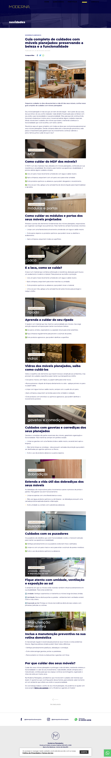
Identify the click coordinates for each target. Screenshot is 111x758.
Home (55, 6)
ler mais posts (55, 704)
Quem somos (65, 6)
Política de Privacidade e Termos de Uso (38, 753)
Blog (87, 6)
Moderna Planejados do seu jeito (19, 6)
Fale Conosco (107, 751)
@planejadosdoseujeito (32, 719)
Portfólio (78, 6)
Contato (96, 6)
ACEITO (84, 752)
